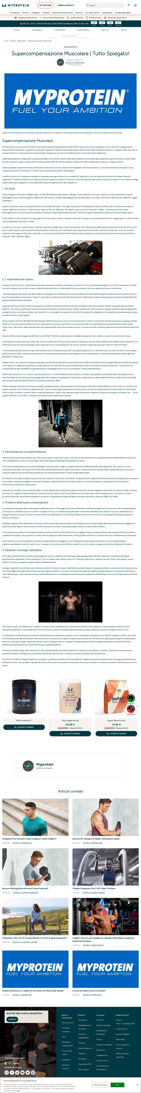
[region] (70, 1085)
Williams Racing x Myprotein (122, 1055)
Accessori (79, 13)
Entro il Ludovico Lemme (25, 942)
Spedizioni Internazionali (67, 1044)
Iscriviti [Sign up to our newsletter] (12, 1019)
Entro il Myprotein (74, 63)
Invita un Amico (125, 1022)
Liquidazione (107, 13)
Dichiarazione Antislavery (101, 1032)
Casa (6, 41)
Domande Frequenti (66, 1030)
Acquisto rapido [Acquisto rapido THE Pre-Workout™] (24, 727)
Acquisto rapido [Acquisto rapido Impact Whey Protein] (116, 733)
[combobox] (105, 5)
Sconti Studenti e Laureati (123, 1046)
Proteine (25, 13)
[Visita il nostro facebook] (12, 1072)
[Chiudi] (137, 1084)
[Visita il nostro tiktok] (17, 1072)
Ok (118, 1085)
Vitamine (46, 13)
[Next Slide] (137, 706)
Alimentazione (83, 30)
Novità (17, 30)
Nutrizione (82, 1020)
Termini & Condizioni (104, 1045)
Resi (63, 1037)
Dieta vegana (83, 1069)
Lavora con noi (102, 1061)
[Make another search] (70, 36)
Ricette (124, 30)
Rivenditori (100, 1050)
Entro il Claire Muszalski (25, 893)
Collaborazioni (102, 1055)
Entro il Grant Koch (93, 945)
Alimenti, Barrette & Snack (62, 13)
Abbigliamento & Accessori (84, 1027)
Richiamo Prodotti (65, 1067)
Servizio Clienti (68, 1023)
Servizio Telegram (123, 1034)
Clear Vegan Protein (70, 721)
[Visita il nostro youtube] (22, 1072)
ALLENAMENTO (70, 47)
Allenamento (37, 30)
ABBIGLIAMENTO (66, 6)
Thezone (13, 41)
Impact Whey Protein (116, 721)
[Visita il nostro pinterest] (33, 1072)
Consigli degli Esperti (123, 13)
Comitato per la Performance (102, 1067)
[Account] (128, 5)
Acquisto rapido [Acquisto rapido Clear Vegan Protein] (70, 733)
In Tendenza (14, 13)
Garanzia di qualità (103, 1025)
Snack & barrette (85, 1048)
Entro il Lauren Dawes (94, 893)
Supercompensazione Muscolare (40, 41)
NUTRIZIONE (45, 6)
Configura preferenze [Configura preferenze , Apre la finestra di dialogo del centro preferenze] (100, 1085)
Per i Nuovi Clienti (92, 13)
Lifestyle (105, 30)
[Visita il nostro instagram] (6, 1072)
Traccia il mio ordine (67, 1052)
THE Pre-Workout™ (24, 721)
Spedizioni (66, 1060)
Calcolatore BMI (84, 1064)
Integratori (36, 13)
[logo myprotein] (15, 5)
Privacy (99, 1039)
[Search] (87, 5)
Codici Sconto (121, 1029)
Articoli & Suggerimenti (83, 1036)
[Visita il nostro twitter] (28, 1072)
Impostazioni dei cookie (15, 1058)
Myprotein (44, 764)
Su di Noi (99, 1020)
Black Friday (120, 1039)
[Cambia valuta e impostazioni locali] (28, 1063)
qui (19, 1091)
